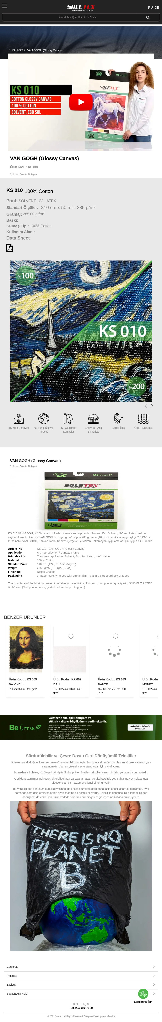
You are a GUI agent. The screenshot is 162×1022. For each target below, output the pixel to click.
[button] (152, 406)
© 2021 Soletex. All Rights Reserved (81, 1016)
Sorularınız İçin (143, 996)
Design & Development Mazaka (99, 1016)
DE (157, 7)
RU (150, 7)
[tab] (81, 967)
